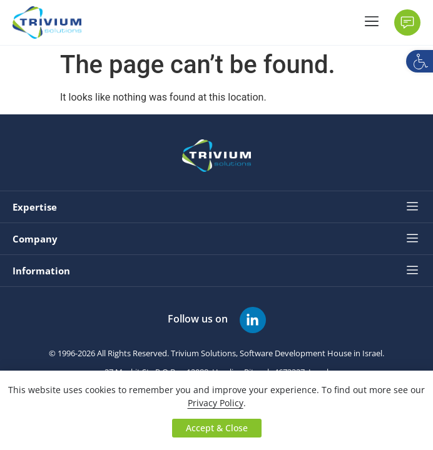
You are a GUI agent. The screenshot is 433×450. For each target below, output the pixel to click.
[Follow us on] (253, 320)
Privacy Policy (215, 403)
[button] (419, 61)
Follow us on (198, 319)
